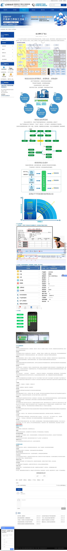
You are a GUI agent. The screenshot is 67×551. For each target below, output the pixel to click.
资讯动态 (33, 9)
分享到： (17, 482)
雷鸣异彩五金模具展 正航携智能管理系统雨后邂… (26, 523)
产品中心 (24, 9)
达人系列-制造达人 (62, 485)
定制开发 (3, 56)
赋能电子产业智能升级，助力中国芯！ (48, 519)
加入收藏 (60, 0)
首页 (6, 29)
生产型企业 (14, 29)
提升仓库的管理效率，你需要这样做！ (24, 517)
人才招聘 (52, 9)
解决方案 (43, 9)
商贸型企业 (4, 39)
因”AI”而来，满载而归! (21, 515)
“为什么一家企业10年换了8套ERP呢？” (48, 517)
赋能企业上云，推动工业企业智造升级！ (49, 521)
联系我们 (64, 0)
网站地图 (52, 0)
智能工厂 (3, 49)
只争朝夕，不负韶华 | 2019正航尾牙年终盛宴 (25, 519)
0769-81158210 (65, 243)
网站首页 (5, 9)
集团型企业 (4, 52)
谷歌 (56, 0)
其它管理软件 (4, 59)
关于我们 (14, 9)
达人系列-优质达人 (23, 485)
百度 (55, 0)
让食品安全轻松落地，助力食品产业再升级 (25, 521)
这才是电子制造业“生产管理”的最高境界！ (49, 515)
